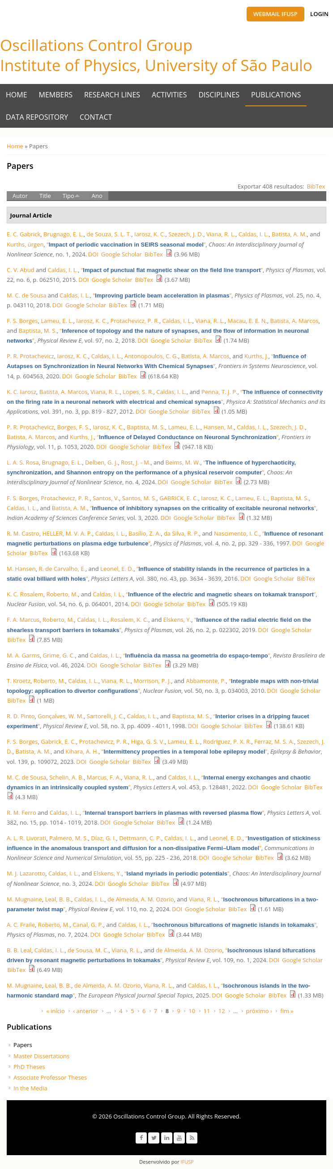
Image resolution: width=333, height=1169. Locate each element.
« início (55, 1011)
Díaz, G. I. (103, 838)
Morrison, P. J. (152, 681)
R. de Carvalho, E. (61, 569)
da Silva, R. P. (181, 533)
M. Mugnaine (24, 899)
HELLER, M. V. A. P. (67, 533)
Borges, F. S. (73, 427)
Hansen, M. (218, 427)
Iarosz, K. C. (149, 234)
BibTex (316, 186)
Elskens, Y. (177, 620)
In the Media (30, 1088)
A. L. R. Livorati (26, 838)
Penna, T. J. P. (219, 392)
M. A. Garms (23, 655)
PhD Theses (29, 1067)
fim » (287, 1011)
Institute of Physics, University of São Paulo (156, 64)
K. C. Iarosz (21, 392)
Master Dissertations (41, 1056)
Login (319, 14)
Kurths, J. (256, 356)
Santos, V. (106, 498)
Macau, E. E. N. (247, 321)
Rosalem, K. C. (130, 620)
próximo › (259, 1011)
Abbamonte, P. (206, 681)
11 (207, 1011)
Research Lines (112, 95)
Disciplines (219, 95)
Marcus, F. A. (104, 777)
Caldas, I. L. (254, 234)
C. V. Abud (20, 270)
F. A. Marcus (23, 620)
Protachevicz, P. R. (134, 321)
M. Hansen (21, 569)
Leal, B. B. (58, 899)
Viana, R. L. (220, 234)
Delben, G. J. (101, 462)
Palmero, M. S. (68, 838)
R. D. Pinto (21, 716)
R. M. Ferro (21, 813)
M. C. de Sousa (26, 295)
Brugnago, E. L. (63, 234)
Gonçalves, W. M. (61, 716)
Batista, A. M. (289, 234)
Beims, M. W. (183, 462)
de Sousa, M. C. (88, 950)
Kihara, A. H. (81, 751)
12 (221, 1011)
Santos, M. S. (139, 498)
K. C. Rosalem (25, 594)
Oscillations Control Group (96, 44)
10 (191, 1011)
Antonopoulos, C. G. (151, 356)
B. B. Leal (19, 950)
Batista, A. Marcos (294, 321)
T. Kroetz (18, 681)
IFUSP (186, 1161)
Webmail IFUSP (275, 14)
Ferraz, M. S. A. (274, 741)
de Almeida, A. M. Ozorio (140, 899)
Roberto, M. (62, 594)
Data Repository (37, 117)
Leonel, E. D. (116, 569)
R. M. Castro (23, 533)
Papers (22, 1045)
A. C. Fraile (21, 925)
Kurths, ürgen (25, 244)
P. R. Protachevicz (30, 356)
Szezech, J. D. (185, 234)
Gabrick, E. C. (58, 741)
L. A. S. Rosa (23, 462)
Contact (96, 117)
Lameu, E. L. (57, 321)
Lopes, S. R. (138, 392)
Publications (276, 95)
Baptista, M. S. (38, 331)
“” (126, 244)
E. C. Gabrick (23, 234)
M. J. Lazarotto (26, 873)
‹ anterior (85, 1011)
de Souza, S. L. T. (109, 234)
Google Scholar (121, 254)
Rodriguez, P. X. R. (227, 741)
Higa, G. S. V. (148, 741)
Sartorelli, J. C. (105, 716)
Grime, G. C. (59, 655)
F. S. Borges (22, 321)
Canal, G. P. (88, 925)
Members (56, 95)
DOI (93, 254)
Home (16, 95)
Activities (169, 95)
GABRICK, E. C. (178, 498)
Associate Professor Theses (50, 1077)
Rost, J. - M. (135, 462)
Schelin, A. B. (66, 777)
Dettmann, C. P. (140, 838)
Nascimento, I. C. (236, 533)
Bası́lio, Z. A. (144, 533)
